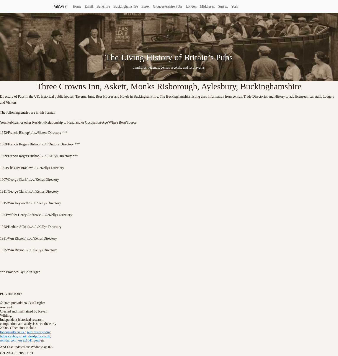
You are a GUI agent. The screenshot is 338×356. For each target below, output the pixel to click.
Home (77, 6)
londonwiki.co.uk (12, 332)
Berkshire (103, 6)
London (191, 6)
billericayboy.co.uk (13, 336)
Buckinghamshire (125, 6)
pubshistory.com (38, 332)
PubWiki (60, 6)
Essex (145, 6)
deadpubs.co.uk (39, 336)
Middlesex (207, 6)
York (234, 6)
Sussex (223, 6)
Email (89, 6)
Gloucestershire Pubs (168, 6)
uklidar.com (8, 340)
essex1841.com (28, 340)
